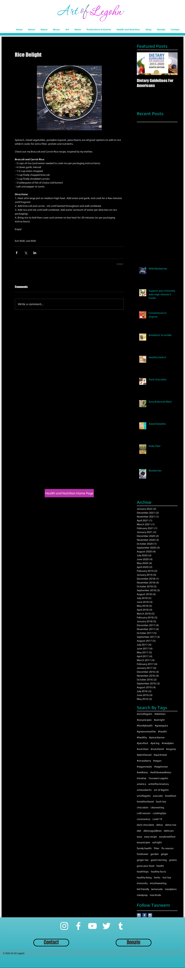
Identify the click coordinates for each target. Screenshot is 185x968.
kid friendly (143, 889)
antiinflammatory (158, 783)
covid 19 (157, 819)
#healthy (142, 737)
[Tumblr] (120, 926)
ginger (164, 853)
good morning (159, 859)
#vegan (157, 760)
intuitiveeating (158, 883)
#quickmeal (160, 754)
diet (139, 830)
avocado (158, 795)
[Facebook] (78, 926)
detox (159, 824)
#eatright (159, 719)
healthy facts (158, 871)
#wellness (142, 772)
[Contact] (51, 942)
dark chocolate (145, 824)
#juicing (155, 743)
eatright (157, 842)
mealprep (142, 895)
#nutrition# (157, 749)
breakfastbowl (145, 801)
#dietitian (160, 713)
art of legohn (161, 789)
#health (162, 731)
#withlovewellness (160, 772)
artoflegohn (144, 795)
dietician (169, 830)
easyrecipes (143, 842)
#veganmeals (144, 766)
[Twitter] (106, 926)
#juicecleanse (156, 737)
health (160, 865)
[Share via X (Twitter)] (25, 252)
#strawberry (144, 760)
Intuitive (141, 778)
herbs (157, 877)
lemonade (157, 889)
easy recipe (150, 836)
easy (139, 836)
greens (173, 859)
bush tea (161, 801)
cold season (144, 813)
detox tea (170, 824)
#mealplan (168, 743)
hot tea (167, 877)
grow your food (145, 865)
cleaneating (157, 807)
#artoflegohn (144, 713)
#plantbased (144, 754)
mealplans (171, 889)
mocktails (155, 895)
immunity (142, 883)
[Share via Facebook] (16, 252)
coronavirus (143, 819)
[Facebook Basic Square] (144, 915)
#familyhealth (145, 725)
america (141, 783)
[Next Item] (171, 64)
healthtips (143, 871)
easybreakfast (167, 836)
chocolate (142, 807)
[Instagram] (64, 926)
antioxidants (144, 789)
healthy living (144, 877)
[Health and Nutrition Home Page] (69, 493)
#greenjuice (161, 725)
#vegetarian (161, 766)
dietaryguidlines (152, 830)
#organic (171, 749)
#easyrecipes (144, 719)
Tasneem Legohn (158, 778)
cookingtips (159, 813)
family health (144, 848)
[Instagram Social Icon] (139, 915)
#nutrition (142, 749)
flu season (167, 848)
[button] (31, 29)
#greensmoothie (146, 731)
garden (155, 853)
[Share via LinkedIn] (35, 252)
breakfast (170, 795)
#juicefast (142, 743)
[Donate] (133, 942)
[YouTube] (92, 926)
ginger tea (142, 859)
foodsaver (142, 853)
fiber (156, 848)
